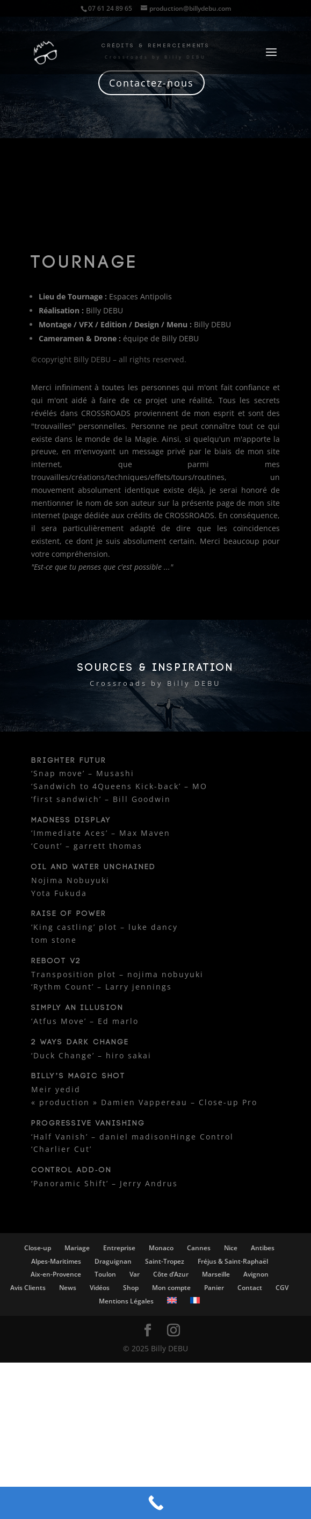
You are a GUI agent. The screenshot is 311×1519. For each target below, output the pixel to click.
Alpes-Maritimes (56, 1261)
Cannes (199, 1247)
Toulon (105, 1274)
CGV (282, 1287)
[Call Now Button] (155, 1503)
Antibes (262, 1247)
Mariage (77, 1247)
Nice (230, 1247)
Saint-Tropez (164, 1261)
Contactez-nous (151, 82)
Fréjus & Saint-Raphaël (233, 1261)
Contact (249, 1287)
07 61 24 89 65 (110, 8)
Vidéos (100, 1287)
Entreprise (119, 1247)
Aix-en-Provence (56, 1274)
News (67, 1287)
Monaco (161, 1247)
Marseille (216, 1274)
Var (134, 1274)
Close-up (37, 1247)
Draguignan (113, 1261)
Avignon (256, 1274)
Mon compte (171, 1287)
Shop (131, 1287)
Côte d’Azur (171, 1274)
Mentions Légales (126, 1301)
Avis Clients (28, 1287)
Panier (214, 1287)
